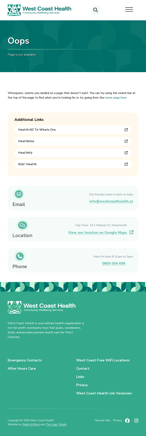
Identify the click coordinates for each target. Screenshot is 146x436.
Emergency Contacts (25, 360)
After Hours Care (22, 368)
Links (80, 376)
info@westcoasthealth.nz (111, 201)
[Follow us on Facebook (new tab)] (127, 422)
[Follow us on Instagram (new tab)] (136, 422)
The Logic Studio (56, 424)
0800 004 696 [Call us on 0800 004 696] (113, 263)
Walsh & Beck (31, 424)
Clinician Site (102, 420)
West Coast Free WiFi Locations (103, 360)
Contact (82, 368)
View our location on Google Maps (100, 232)
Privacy (82, 385)
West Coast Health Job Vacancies (104, 393)
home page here (116, 98)
